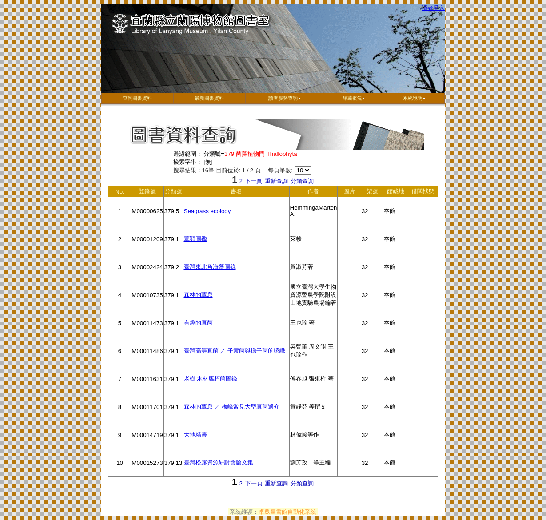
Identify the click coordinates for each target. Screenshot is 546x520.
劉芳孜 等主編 (314, 468)
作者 (314, 192)
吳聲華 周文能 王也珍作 (314, 354)
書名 (228, 192)
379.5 (173, 216)
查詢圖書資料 (137, 98)
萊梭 (314, 244)
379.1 (173, 244)
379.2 (173, 272)
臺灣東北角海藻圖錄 (210, 266)
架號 (372, 192)
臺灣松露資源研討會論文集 (218, 462)
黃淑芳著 (314, 272)
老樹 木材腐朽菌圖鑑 (211, 378)
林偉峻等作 (314, 440)
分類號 (173, 192)
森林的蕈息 (198, 294)
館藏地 (396, 192)
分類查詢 (302, 181)
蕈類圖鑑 (195, 238)
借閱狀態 (423, 192)
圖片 (349, 192)
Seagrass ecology (207, 211)
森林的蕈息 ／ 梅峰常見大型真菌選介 (231, 406)
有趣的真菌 (198, 322)
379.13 (173, 468)
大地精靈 (195, 434)
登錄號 (147, 192)
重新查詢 (276, 181)
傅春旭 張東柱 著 (314, 384)
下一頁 (253, 181)
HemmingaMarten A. (314, 214)
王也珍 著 (314, 328)
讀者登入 (433, 7)
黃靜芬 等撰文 (314, 412)
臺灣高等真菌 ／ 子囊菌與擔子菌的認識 (234, 350)
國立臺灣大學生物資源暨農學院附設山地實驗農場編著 (314, 296)
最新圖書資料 (209, 98)
